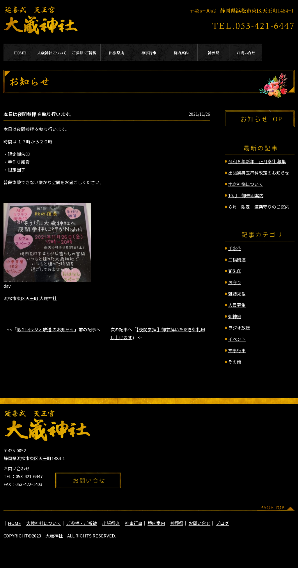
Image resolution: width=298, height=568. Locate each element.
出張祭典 (117, 52)
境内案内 (181, 52)
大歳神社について (52, 52)
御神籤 (234, 316)
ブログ (222, 523)
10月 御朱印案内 (245, 195)
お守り (234, 282)
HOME (19, 52)
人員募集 (237, 305)
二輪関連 (237, 260)
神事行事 (149, 52)
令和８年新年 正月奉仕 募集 (257, 161)
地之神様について (245, 184)
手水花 (234, 248)
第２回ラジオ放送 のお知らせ (45, 329)
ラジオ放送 (239, 328)
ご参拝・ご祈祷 (84, 52)
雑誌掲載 (237, 294)
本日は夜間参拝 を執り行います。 (38, 114)
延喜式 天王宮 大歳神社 (41, 20)
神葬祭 (214, 52)
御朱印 (234, 271)
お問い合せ (246, 52)
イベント (237, 339)
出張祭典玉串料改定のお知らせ (258, 173)
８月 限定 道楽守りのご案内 (258, 207)
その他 (234, 362)
